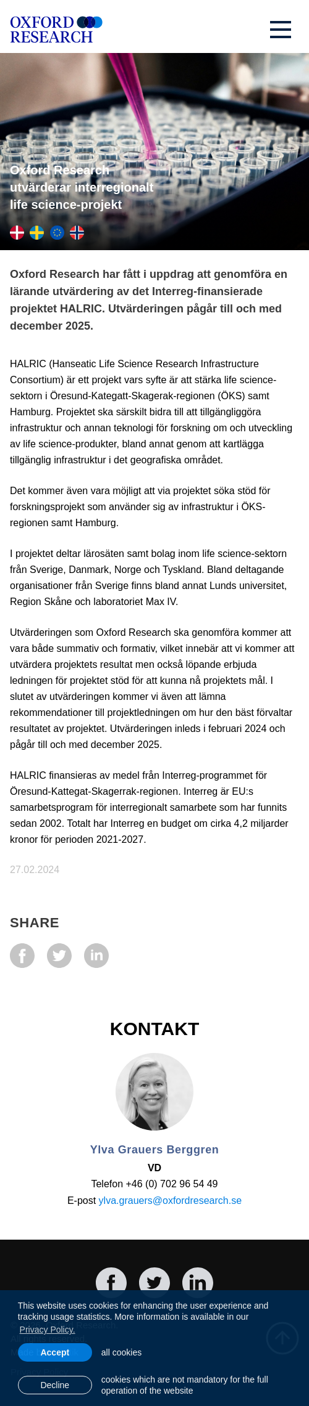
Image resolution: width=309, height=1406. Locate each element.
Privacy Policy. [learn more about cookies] (47, 1330)
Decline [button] (54, 1385)
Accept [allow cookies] (54, 1352)
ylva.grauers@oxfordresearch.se (170, 1200)
